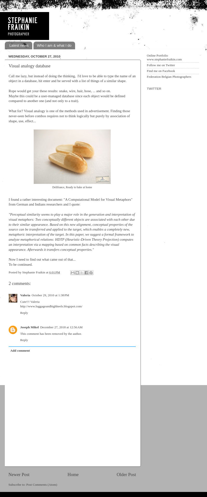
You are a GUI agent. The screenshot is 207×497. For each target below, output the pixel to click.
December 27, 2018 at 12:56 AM (61, 327)
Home (73, 474)
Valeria (25, 295)
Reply (24, 313)
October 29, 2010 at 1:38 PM (50, 295)
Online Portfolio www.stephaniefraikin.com (164, 57)
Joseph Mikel (29, 327)
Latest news (19, 45)
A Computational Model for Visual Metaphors (98, 199)
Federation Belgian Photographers (169, 76)
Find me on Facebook (161, 71)
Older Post (126, 474)
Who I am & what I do (54, 45)
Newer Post (19, 474)
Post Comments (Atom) (41, 484)
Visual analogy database (30, 66)
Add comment (20, 350)
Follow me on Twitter (161, 65)
